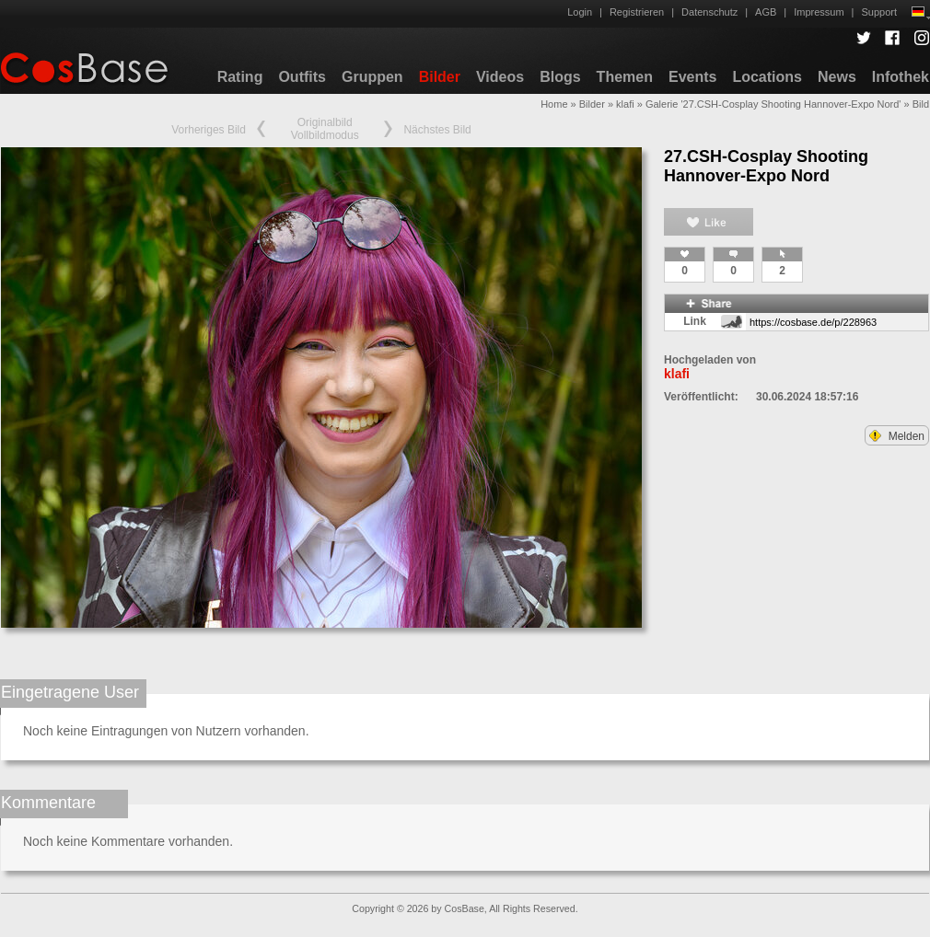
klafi (625, 104)
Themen (625, 77)
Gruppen (372, 77)
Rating (240, 77)
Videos (500, 77)
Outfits (302, 77)
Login (579, 11)
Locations (767, 77)
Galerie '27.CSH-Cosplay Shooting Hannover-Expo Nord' (773, 104)
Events (692, 77)
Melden (896, 436)
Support (879, 11)
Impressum (818, 11)
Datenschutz (709, 11)
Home (554, 104)
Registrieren (637, 11)
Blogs (560, 77)
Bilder (439, 77)
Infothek (900, 77)
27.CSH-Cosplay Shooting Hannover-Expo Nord (766, 166)
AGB (765, 11)
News (837, 77)
